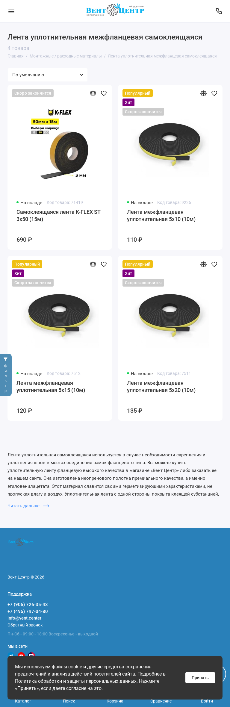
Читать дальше (28, 505)
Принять (200, 677)
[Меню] (11, 11)
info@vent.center (24, 618)
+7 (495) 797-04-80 (27, 611)
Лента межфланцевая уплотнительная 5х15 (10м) (50, 386)
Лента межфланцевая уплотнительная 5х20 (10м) (161, 386)
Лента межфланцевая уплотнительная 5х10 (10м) (161, 215)
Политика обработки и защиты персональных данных (76, 681)
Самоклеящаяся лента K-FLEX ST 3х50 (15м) (58, 215)
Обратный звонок (25, 625)
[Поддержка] (219, 11)
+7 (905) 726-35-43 (27, 604)
